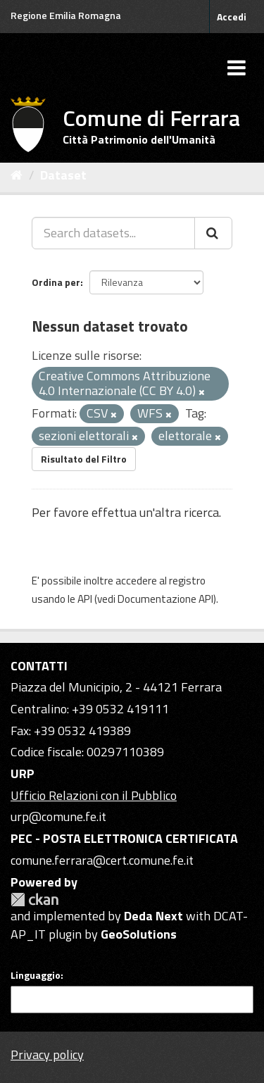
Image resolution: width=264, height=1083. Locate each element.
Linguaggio (36, 975)
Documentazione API (165, 599)
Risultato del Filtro (84, 458)
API (84, 599)
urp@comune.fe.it (58, 816)
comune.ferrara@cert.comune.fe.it (102, 860)
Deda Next (153, 915)
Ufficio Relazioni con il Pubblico (94, 795)
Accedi (231, 16)
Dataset (63, 174)
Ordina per (56, 282)
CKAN (34, 899)
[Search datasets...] (113, 233)
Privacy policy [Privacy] (47, 1054)
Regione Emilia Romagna (66, 15)
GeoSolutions (139, 934)
